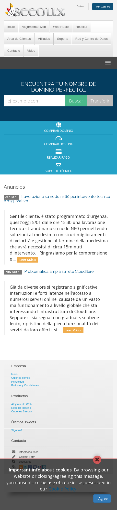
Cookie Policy (62, 489)
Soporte (62, 39)
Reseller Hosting (21, 407)
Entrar (81, 6)
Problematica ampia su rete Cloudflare (59, 271)
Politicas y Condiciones (25, 385)
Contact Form (27, 456)
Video (31, 50)
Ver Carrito (102, 6)
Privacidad (17, 381)
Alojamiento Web (34, 27)
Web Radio (61, 27)
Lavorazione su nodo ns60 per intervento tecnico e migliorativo (57, 198)
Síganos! (16, 430)
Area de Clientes (19, 39)
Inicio (11, 27)
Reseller (81, 27)
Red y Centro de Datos (91, 39)
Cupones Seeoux (21, 411)
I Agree (102, 498)
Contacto (13, 50)
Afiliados (44, 39)
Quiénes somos (20, 377)
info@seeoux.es (28, 451)
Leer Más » (27, 259)
